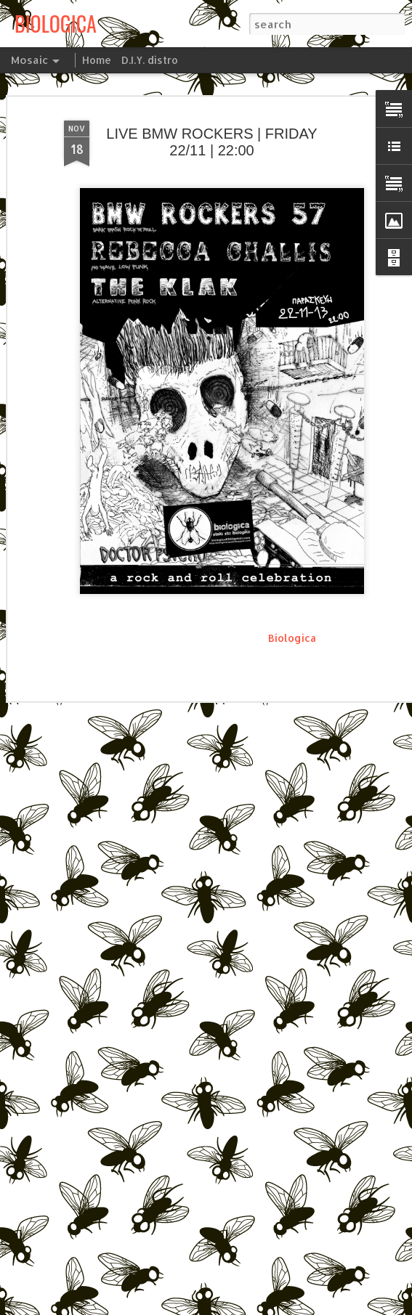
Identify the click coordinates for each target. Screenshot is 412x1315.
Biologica (292, 636)
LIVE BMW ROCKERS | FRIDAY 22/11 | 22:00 (211, 139)
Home (96, 60)
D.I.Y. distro (149, 60)
